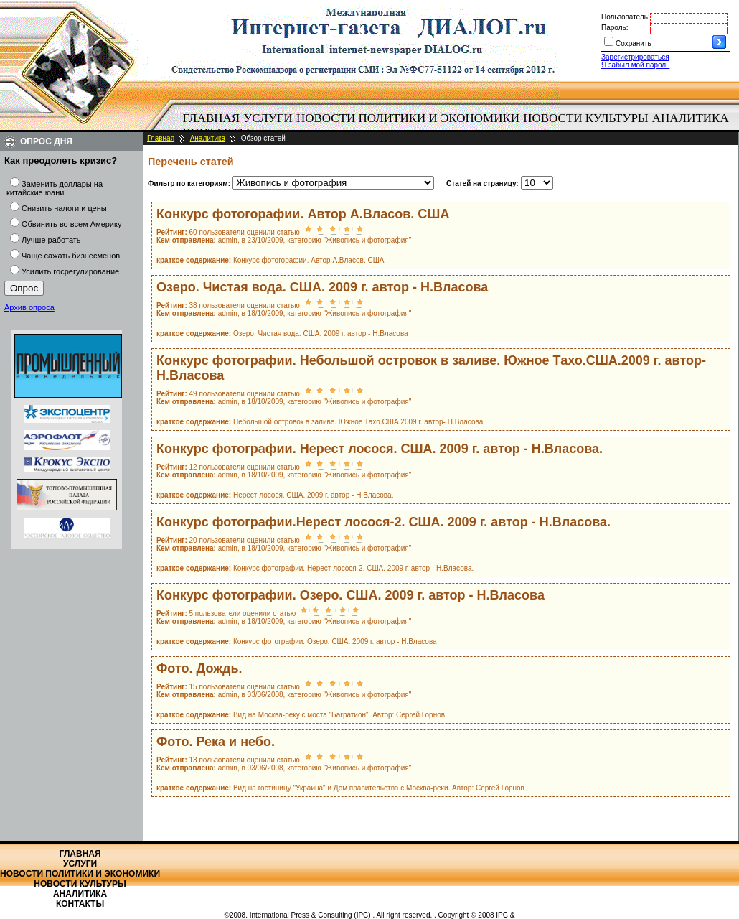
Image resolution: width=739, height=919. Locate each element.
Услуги (268, 118)
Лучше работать (51, 239)
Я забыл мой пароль (635, 65)
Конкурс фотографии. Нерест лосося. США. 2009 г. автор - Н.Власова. (379, 449)
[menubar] (459, 125)
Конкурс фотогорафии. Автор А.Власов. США (302, 214)
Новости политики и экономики (407, 118)
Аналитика (690, 118)
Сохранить (633, 43)
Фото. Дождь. (199, 668)
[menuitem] (211, 118)
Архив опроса (29, 307)
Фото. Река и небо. (215, 741)
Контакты (80, 904)
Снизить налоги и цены (64, 208)
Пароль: (614, 28)
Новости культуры (585, 118)
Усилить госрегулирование (70, 271)
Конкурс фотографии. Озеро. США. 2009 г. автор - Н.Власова (350, 595)
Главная (211, 118)
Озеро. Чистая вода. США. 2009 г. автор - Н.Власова (322, 287)
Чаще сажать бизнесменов (71, 255)
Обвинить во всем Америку (71, 224)
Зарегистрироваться (635, 57)
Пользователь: (625, 17)
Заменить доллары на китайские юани (54, 188)
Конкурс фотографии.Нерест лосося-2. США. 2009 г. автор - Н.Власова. (383, 522)
